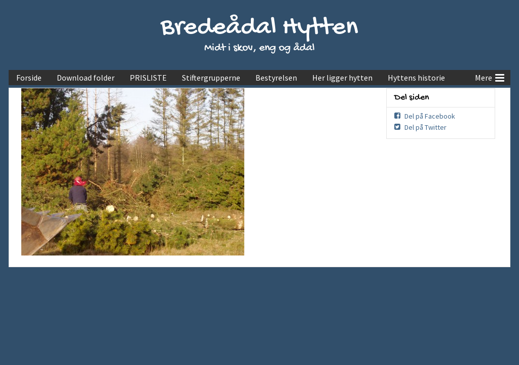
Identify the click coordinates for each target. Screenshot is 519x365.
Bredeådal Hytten (259, 28)
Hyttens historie (416, 77)
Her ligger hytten (342, 77)
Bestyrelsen (276, 77)
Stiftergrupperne (211, 77)
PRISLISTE (148, 77)
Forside (29, 77)
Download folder (86, 77)
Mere (489, 76)
